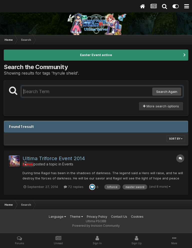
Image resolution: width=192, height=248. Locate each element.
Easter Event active (96, 55)
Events (67, 164)
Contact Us (119, 216)
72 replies (74, 187)
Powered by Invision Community (96, 225)
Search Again (166, 92)
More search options (161, 106)
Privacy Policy (97, 216)
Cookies (137, 216)
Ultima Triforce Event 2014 (53, 158)
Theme (76, 216)
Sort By (175, 138)
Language (57, 216)
